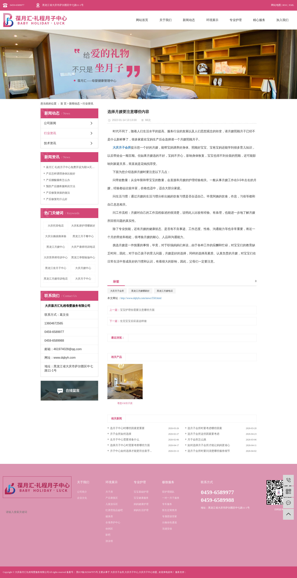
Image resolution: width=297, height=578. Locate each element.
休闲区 (109, 528)
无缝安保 (167, 528)
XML (291, 5)
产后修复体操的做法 (58, 192)
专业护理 (236, 20)
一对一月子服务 (170, 497)
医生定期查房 (169, 510)
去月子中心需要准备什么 (124, 439)
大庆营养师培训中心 (56, 257)
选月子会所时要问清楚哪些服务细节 (209, 450)
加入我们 (282, 20)
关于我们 (165, 20)
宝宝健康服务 (141, 497)
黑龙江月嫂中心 (55, 246)
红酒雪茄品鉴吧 (114, 510)
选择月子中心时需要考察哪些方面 (130, 445)
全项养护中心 (113, 522)
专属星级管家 (169, 516)
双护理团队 (168, 491)
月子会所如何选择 (120, 433)
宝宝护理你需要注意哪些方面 (137, 309)
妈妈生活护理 (141, 510)
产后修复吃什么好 (56, 199)
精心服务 (259, 20)
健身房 (109, 516)
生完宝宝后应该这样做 (133, 321)
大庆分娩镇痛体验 (55, 236)
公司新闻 (50, 123)
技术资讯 (50, 143)
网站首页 (142, 20)
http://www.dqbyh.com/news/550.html (141, 298)
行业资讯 (88, 103)
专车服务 (167, 504)
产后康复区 (112, 497)
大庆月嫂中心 (83, 268)
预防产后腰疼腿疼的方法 (60, 186)
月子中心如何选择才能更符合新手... (131, 450)
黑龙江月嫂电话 (165, 291)
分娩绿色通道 (169, 522)
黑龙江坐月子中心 (55, 268)
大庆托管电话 (56, 225)
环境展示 (212, 20)
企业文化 (82, 497)
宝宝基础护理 (141, 491)
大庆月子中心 (83, 278)
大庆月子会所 (117, 291)
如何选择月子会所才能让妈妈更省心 (209, 445)
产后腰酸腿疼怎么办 (58, 180)
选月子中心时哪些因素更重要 (127, 428)
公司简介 (82, 491)
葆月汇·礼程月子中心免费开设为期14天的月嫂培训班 (70, 167)
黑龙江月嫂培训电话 (56, 278)
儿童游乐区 (112, 504)
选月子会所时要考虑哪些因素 (205, 428)
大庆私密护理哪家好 (83, 225)
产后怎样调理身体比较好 (60, 173)
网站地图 (276, 5)
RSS (285, 5)
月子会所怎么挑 (197, 439)
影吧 (108, 534)
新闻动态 (189, 20)
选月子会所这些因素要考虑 (203, 433)
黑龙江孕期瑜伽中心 (83, 257)
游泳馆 (109, 541)
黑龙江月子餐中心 (83, 236)
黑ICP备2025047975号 (87, 572)
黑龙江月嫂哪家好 (140, 291)
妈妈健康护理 (141, 504)
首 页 (63, 103)
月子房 (109, 491)
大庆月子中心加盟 (148, 572)
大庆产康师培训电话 (83, 246)
